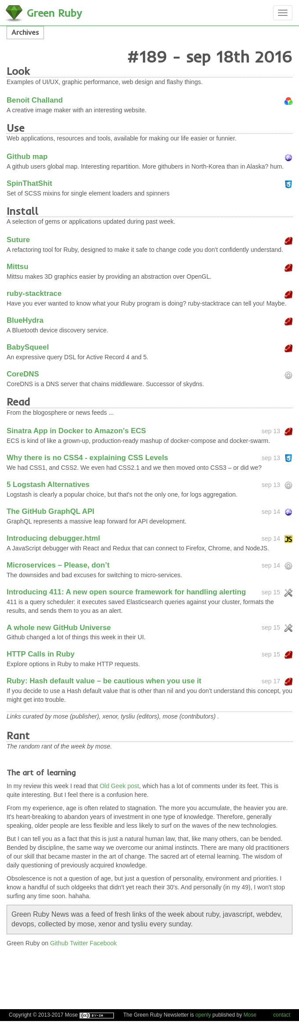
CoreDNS (23, 374)
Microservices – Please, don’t (58, 565)
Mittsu (17, 266)
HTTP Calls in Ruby (40, 654)
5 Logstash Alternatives (48, 484)
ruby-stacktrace (34, 293)
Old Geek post (119, 785)
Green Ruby (54, 12)
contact (281, 1015)
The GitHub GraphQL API (51, 511)
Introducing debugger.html (53, 538)
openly (203, 1015)
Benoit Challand (35, 100)
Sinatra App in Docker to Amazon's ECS (76, 431)
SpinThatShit (29, 183)
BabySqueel (28, 347)
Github (59, 943)
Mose (250, 1015)
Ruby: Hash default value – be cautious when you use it (104, 681)
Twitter (79, 943)
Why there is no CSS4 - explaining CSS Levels (87, 457)
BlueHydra (25, 320)
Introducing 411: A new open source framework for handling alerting (126, 592)
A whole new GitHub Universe (59, 627)
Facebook (103, 943)
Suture (18, 240)
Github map (27, 156)
